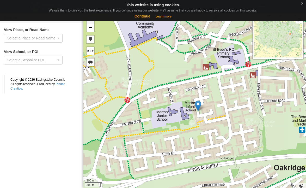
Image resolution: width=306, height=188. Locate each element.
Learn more (164, 16)
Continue (142, 16)
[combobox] (33, 38)
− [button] (90, 28)
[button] (90, 39)
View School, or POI (21, 52)
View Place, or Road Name (27, 30)
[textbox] (31, 60)
